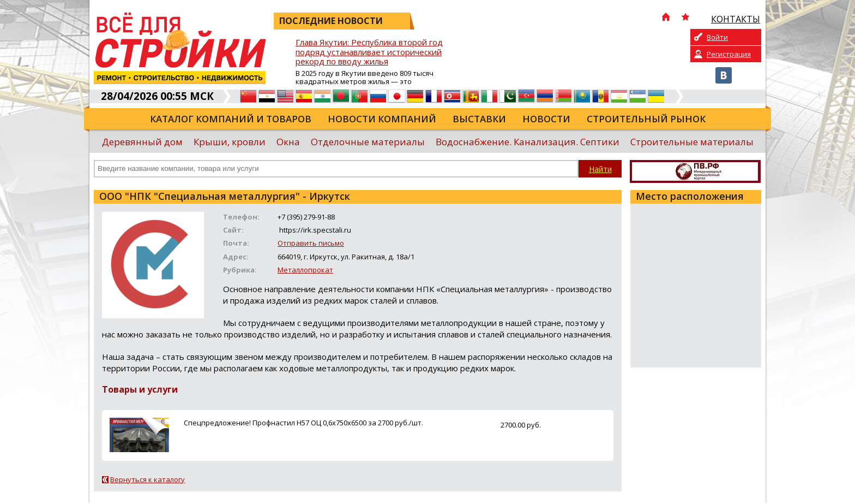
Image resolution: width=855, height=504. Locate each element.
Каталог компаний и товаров (230, 118)
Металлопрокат (305, 270)
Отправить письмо (311, 243)
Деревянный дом (142, 141)
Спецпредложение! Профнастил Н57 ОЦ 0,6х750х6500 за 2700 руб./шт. (303, 423)
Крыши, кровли (230, 141)
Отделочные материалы (368, 141)
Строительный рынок (646, 118)
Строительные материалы (692, 141)
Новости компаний (382, 118)
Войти (717, 37)
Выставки (479, 118)
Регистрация (729, 54)
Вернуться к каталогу (147, 479)
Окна (288, 141)
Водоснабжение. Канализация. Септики (527, 141)
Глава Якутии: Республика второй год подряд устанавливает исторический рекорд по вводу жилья (369, 52)
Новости (546, 118)
